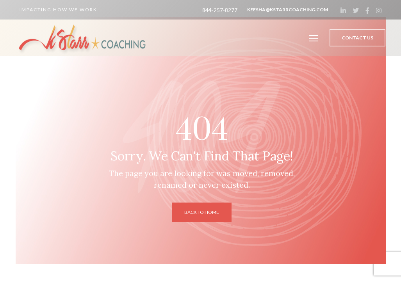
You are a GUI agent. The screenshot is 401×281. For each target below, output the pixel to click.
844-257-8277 (219, 10)
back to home (201, 212)
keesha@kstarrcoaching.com (287, 9)
